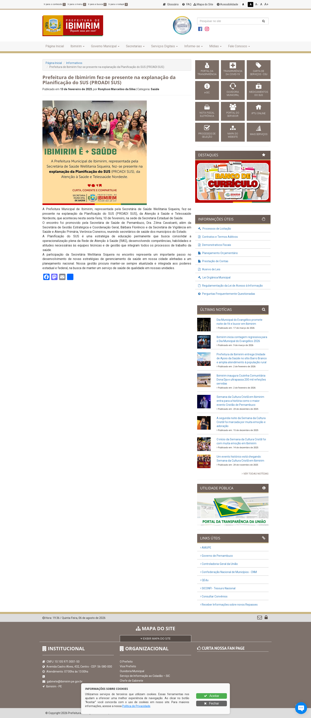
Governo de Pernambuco (216, 555)
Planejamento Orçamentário (218, 253)
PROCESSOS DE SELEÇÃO (207, 135)
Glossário (171, 4)
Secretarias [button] (135, 46)
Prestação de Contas (213, 261)
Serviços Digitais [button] (164, 46)
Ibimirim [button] (77, 46)
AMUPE (205, 547)
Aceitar (211, 696)
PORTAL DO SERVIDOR (232, 114)
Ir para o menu (77, 4)
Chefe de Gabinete (131, 680)
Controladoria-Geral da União (219, 563)
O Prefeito (126, 661)
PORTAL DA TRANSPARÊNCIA (207, 73)
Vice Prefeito (128, 666)
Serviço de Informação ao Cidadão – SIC (145, 675)
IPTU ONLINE (258, 113)
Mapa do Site (203, 4)
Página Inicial (54, 46)
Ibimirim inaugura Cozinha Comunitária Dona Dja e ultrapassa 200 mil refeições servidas (241, 379)
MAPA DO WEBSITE (232, 135)
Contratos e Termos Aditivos (218, 236)
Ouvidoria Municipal (132, 671)
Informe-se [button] (193, 46)
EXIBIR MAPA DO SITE (155, 638)
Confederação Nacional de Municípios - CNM (228, 572)
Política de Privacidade (136, 706)
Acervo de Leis (209, 269)
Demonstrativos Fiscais (214, 244)
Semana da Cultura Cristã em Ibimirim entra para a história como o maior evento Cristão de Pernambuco (240, 400)
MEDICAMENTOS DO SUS (258, 94)
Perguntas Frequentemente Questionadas (226, 293)
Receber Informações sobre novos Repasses (229, 604)
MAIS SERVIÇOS (258, 134)
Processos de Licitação (214, 228)
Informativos (74, 63)
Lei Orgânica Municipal (214, 277)
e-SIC (207, 92)
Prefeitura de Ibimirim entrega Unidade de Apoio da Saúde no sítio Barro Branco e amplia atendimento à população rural (242, 358)
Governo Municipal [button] (105, 46)
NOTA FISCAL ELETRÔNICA (207, 114)
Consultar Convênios (213, 596)
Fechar (211, 703)
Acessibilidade (227, 4)
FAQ (186, 4)
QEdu (204, 580)
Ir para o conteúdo (55, 4)
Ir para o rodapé (118, 4)
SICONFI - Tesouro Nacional (217, 588)
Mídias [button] (215, 46)
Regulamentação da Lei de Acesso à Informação (230, 285)
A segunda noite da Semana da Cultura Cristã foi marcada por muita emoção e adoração (241, 422)
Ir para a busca (97, 4)
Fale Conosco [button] (239, 46)
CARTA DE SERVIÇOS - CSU (258, 73)
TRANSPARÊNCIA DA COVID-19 (232, 73)
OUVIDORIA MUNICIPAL (233, 94)
